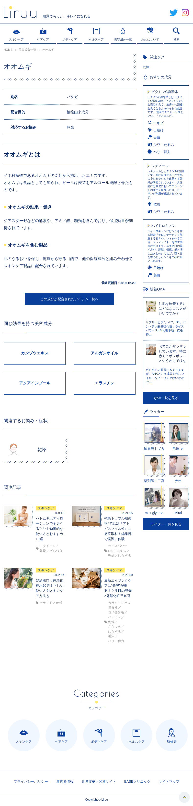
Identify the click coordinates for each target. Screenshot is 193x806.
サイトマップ (169, 781)
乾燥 (146, 67)
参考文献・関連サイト (99, 781)
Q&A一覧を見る (166, 398)
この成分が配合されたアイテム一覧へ (69, 299)
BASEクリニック (137, 781)
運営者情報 (64, 781)
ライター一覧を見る (166, 524)
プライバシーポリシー (31, 781)
